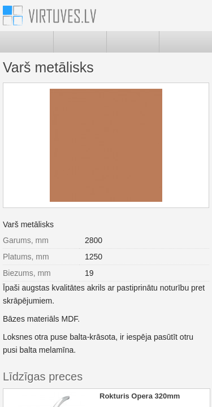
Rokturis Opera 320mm (139, 396)
